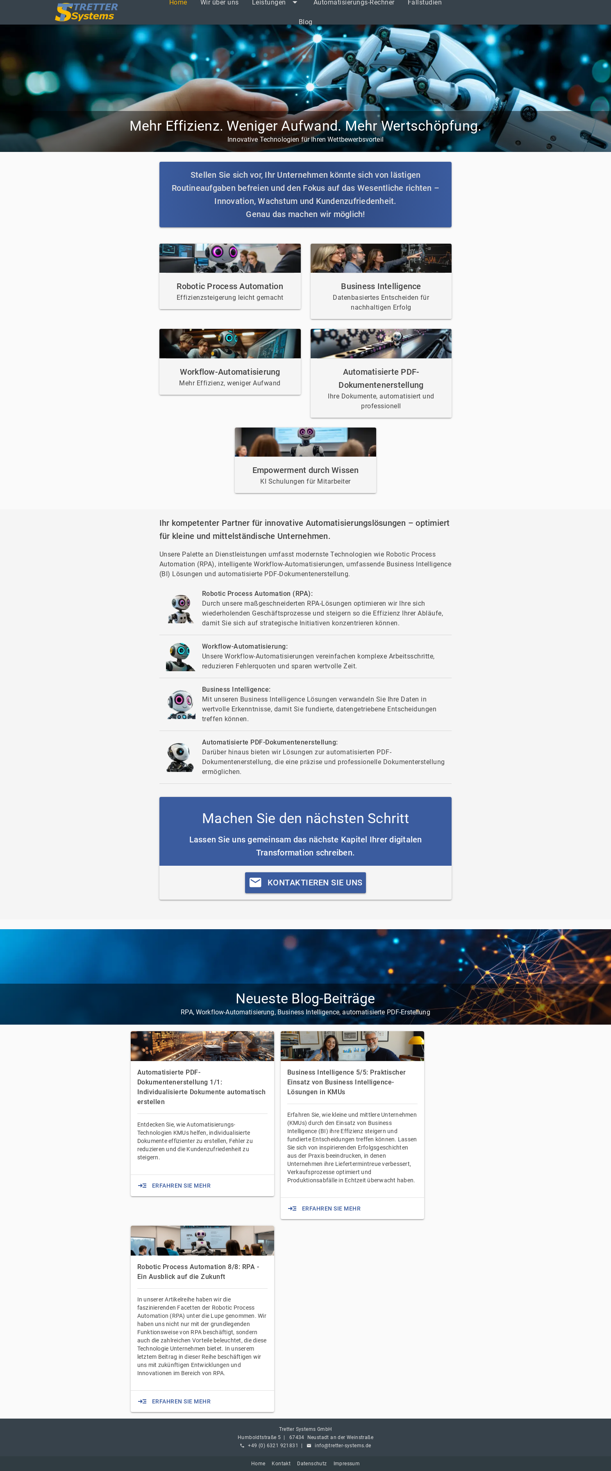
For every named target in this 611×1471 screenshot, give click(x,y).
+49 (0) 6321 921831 (273, 1445)
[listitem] (305, 22)
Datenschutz (312, 1463)
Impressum (347, 1463)
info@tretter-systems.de (343, 1445)
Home (258, 1463)
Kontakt (281, 1463)
